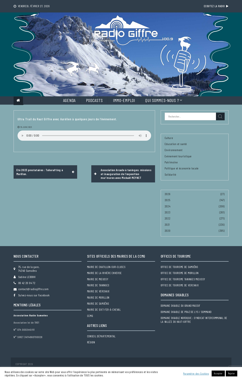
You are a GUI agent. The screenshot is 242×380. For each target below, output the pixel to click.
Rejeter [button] (231, 373)
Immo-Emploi (124, 100)
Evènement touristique (178, 156)
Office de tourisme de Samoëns (179, 267)
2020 (168, 230)
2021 (167, 224)
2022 (168, 218)
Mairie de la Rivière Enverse (104, 273)
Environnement (174, 150)
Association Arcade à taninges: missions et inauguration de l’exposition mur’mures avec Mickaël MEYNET (126, 173)
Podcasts (94, 100)
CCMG (90, 315)
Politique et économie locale (182, 168)
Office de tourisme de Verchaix (180, 285)
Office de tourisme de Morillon (180, 273)
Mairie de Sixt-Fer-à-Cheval (104, 309)
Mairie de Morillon (98, 297)
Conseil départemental (101, 336)
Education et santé (176, 144)
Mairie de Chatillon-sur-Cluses (106, 267)
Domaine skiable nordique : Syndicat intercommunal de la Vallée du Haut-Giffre (194, 319)
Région (91, 342)
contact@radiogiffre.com (33, 289)
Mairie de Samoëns (98, 303)
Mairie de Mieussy (97, 279)
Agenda (69, 100)
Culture (169, 138)
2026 (168, 194)
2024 (168, 206)
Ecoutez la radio (216, 6)
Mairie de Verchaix (98, 291)
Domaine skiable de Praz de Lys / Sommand (186, 312)
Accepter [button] (218, 373)
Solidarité (170, 174)
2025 (168, 200)
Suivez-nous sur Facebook (34, 295)
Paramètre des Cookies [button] (196, 373)
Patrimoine (171, 162)
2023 (168, 212)
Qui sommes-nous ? (162, 100)
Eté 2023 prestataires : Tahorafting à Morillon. (39, 171)
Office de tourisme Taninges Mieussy (183, 279)
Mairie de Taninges (98, 285)
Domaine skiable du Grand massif (181, 305)
